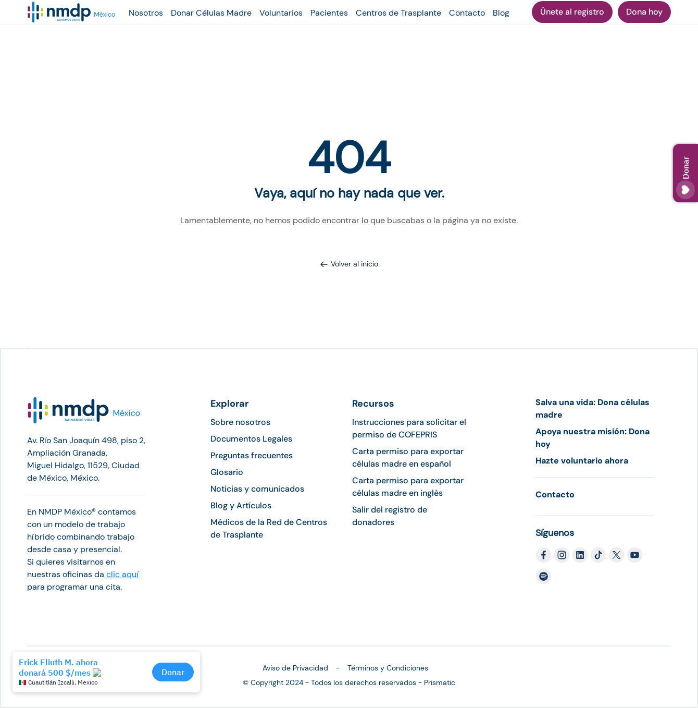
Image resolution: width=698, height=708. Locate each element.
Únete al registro (572, 11)
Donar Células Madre (211, 12)
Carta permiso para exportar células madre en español (408, 457)
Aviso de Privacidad (295, 668)
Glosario (226, 472)
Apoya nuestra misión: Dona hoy (592, 437)
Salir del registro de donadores (389, 516)
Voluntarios (281, 12)
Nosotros (146, 12)
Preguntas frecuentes (251, 455)
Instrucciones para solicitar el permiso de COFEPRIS (409, 428)
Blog (501, 12)
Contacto (467, 12)
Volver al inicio (349, 263)
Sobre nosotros (240, 422)
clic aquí (122, 574)
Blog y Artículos (240, 505)
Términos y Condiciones (387, 668)
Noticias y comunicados (257, 488)
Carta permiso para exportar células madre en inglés (408, 486)
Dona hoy (644, 11)
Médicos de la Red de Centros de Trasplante (268, 528)
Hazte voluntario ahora (581, 460)
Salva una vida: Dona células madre (592, 408)
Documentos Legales (251, 438)
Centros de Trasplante (398, 12)
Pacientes (329, 12)
